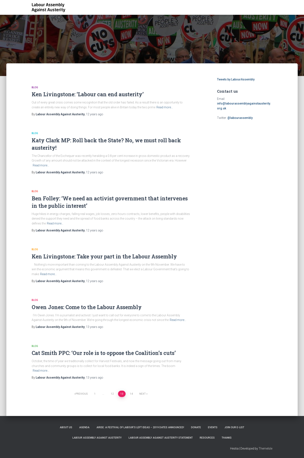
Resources (207, 437)
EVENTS (212, 427)
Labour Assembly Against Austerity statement (161, 437)
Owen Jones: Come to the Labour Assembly (87, 307)
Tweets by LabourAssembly (236, 79)
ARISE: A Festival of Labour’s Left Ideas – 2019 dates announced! (140, 427)
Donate (196, 427)
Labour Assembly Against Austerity (97, 437)
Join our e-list (234, 427)
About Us (66, 427)
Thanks (227, 437)
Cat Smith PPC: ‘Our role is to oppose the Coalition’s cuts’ (104, 352)
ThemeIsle (265, 448)
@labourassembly (240, 118)
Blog (35, 87)
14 (131, 393)
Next (142, 393)
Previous (82, 393)
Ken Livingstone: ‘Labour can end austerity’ (88, 94)
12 (112, 393)
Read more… (164, 107)
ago (94, 114)
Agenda (84, 427)
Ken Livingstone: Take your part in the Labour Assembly (104, 256)
